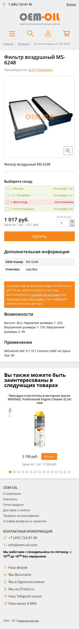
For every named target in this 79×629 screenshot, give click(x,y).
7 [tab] (35, 472)
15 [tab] (69, 472)
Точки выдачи (13, 505)
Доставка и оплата (16, 510)
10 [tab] (48, 472)
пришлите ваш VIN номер (25, 299)
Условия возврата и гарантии (25, 521)
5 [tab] (27, 472)
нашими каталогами (45, 295)
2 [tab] (14, 472)
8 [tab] (39, 472)
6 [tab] (31, 472)
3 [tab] (18, 472)
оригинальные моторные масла (40, 24)
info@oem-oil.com (22, 545)
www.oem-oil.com (28, 620)
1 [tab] (10, 472)
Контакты (10, 499)
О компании (12, 494)
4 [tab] (22, 472)
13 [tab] (60, 472)
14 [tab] (65, 472)
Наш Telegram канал (25, 596)
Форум (71, 4)
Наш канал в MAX (22, 603)
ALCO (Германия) (40, 70)
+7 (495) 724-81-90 (22, 537)
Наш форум (17, 567)
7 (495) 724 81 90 (20, 4)
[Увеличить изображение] (68, 150)
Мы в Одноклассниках (26, 581)
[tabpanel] (39, 431)
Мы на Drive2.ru (21, 589)
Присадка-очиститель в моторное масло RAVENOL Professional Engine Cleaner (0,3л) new (39, 399)
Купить (39, 236)
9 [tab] (44, 472)
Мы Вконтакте (19, 574)
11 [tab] (52, 472)
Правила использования (21, 516)
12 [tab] (56, 472)
